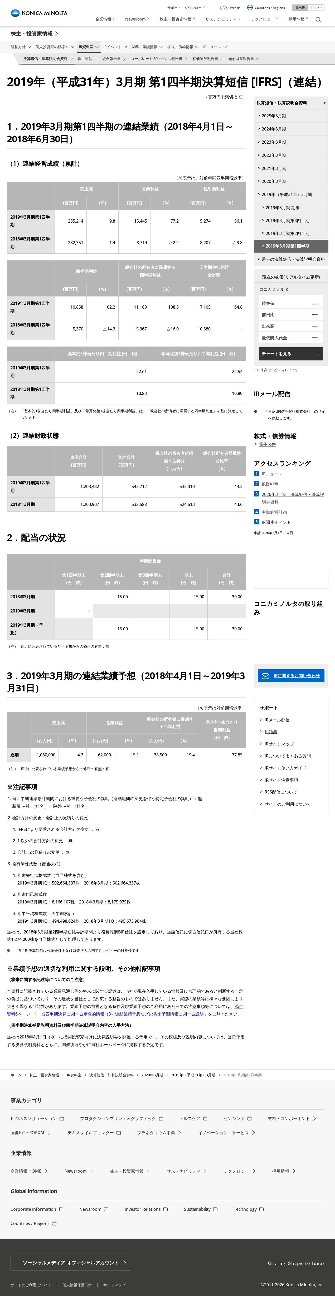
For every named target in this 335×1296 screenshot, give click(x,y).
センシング (234, 1118)
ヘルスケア (189, 1118)
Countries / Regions (30, 1223)
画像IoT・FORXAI (27, 1133)
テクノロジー (236, 1171)
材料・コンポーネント (289, 1118)
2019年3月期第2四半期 (287, 233)
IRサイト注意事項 (281, 780)
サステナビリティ (184, 1171)
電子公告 (267, 444)
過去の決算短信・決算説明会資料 (293, 259)
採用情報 (280, 1171)
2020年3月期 (274, 181)
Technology (245, 1209)
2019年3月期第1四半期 (287, 246)
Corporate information (33, 1209)
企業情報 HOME (26, 1171)
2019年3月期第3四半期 (287, 220)
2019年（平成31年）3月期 (287, 194)
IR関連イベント (276, 522)
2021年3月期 (274, 168)
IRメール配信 (277, 720)
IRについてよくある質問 (288, 756)
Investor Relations (143, 1209)
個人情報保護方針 (77, 1284)
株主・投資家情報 (32, 33)
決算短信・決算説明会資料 (281, 103)
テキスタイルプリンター (90, 1133)
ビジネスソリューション (34, 1118)
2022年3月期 (274, 155)
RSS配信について (281, 792)
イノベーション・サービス (223, 1133)
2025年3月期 (274, 116)
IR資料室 (74, 1074)
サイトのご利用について (288, 804)
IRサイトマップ (279, 744)
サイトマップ (114, 1284)
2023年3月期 (274, 142)
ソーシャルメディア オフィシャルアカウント (71, 1262)
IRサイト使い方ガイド (286, 768)
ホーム (16, 1074)
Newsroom (76, 1171)
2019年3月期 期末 (283, 207)
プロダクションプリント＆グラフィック (118, 1118)
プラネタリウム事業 (156, 1133)
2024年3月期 (274, 129)
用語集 (271, 732)
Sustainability (197, 1209)
